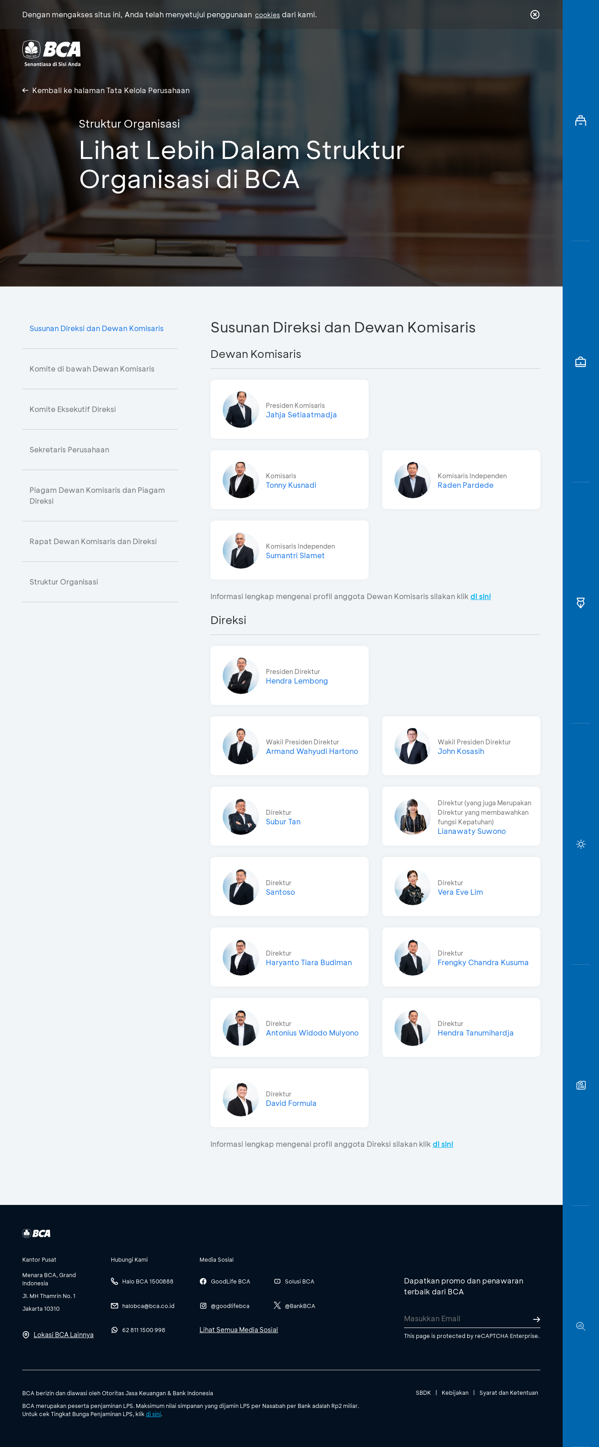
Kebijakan (455, 1392)
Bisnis (276, 52)
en (532, 53)
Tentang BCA (338, 52)
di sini (153, 1413)
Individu (223, 52)
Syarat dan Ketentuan (508, 1392)
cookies (267, 14)
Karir (398, 52)
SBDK (423, 1392)
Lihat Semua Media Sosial (239, 1329)
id (516, 53)
